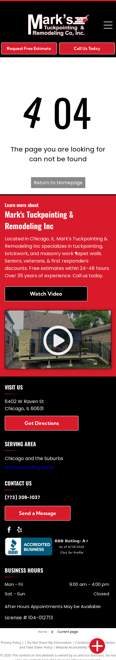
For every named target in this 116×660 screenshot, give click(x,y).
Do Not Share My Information (49, 642)
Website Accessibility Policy (76, 647)
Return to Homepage (58, 182)
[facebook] (9, 530)
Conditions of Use (88, 642)
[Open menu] (108, 25)
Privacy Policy (11, 642)
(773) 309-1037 (22, 497)
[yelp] (19, 530)
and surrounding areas (29, 467)
